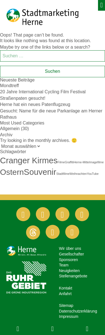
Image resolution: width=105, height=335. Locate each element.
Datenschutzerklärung (78, 311)
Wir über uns (70, 248)
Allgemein (10, 128)
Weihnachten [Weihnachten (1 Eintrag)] (78, 173)
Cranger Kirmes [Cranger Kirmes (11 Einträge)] (28, 160)
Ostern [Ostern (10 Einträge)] (12, 172)
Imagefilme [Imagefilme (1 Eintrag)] (96, 162)
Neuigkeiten (69, 270)
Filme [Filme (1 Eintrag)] (61, 162)
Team (64, 265)
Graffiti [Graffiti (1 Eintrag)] (69, 162)
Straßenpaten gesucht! (22, 98)
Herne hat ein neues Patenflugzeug (35, 104)
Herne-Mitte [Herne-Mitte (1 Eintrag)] (81, 162)
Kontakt (65, 288)
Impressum (68, 316)
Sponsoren (68, 259)
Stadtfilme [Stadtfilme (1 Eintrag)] (62, 173)
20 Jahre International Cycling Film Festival (43, 91)
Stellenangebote (73, 276)
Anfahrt (65, 293)
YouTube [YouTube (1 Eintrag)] (93, 173)
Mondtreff (9, 85)
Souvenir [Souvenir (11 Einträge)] (40, 171)
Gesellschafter (71, 254)
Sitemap (66, 305)
